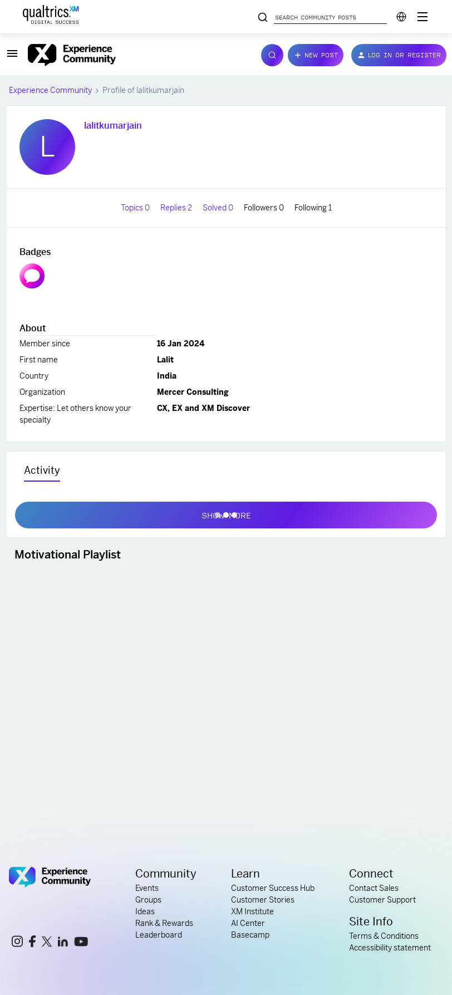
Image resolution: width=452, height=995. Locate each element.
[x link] (47, 943)
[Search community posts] (263, 18)
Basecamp (250, 935)
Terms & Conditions (384, 936)
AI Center (248, 923)
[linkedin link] (63, 943)
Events (147, 888)
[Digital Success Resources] (422, 16)
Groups (148, 900)
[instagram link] (17, 942)
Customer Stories (262, 900)
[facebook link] (32, 942)
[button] (12, 57)
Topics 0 (136, 208)
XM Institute (252, 911)
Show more (226, 513)
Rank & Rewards (164, 923)
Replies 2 (177, 208)
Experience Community (50, 90)
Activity (42, 470)
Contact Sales (374, 888)
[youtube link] (81, 943)
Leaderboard (158, 935)
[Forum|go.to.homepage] (138, 55)
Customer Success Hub (273, 888)
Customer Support (382, 900)
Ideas (145, 911)
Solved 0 (219, 208)
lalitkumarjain (113, 125)
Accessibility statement (390, 948)
